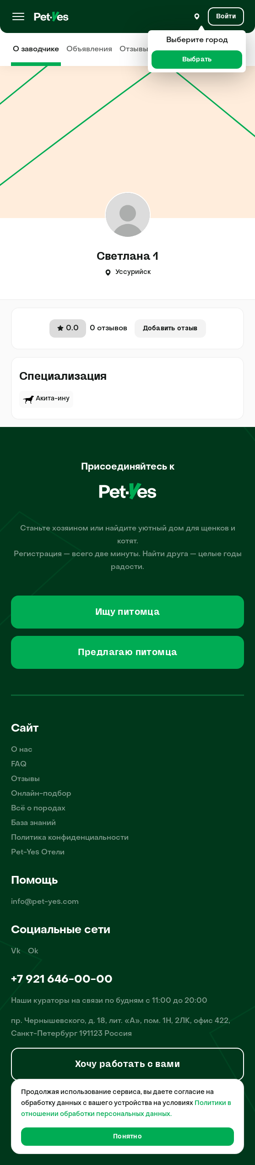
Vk (16, 951)
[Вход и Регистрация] (226, 16)
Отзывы (133, 49)
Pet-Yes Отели (38, 852)
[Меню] (18, 16)
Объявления (89, 49)
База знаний (33, 823)
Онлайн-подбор (41, 794)
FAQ (19, 764)
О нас (22, 750)
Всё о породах (38, 808)
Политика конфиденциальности (70, 838)
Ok (33, 951)
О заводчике (36, 49)
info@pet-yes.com (45, 902)
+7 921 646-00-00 (62, 979)
